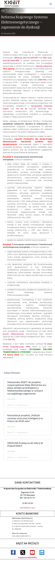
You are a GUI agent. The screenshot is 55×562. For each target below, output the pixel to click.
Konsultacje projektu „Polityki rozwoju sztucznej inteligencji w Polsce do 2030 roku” (25, 418)
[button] (50, 4)
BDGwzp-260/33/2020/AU (26, 58)
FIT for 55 (21, 109)
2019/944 (42, 80)
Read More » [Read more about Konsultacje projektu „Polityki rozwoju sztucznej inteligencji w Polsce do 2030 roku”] (11, 427)
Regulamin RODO (25, 557)
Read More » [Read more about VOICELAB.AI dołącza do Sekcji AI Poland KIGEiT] (11, 451)
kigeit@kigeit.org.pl (27, 507)
